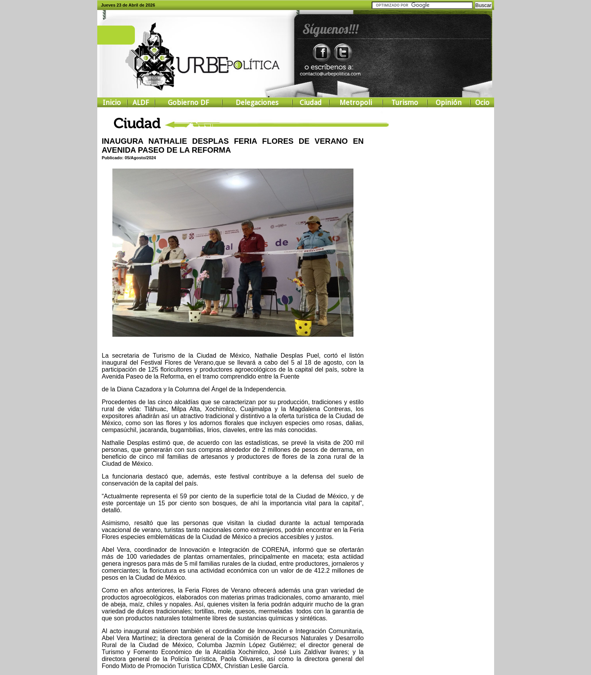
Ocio (482, 102)
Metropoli (355, 102)
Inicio (112, 102)
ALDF (141, 102)
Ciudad (311, 102)
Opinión (449, 102)
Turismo (404, 102)
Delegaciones (257, 102)
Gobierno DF (188, 102)
